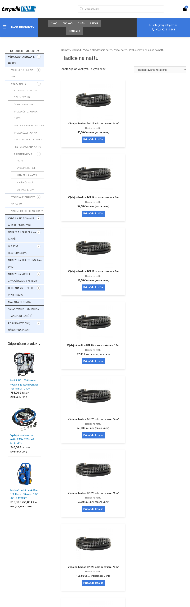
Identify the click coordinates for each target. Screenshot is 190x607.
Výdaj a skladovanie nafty (97, 50)
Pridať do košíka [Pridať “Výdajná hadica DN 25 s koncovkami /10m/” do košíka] (123, 310)
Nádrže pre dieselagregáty (27, 211)
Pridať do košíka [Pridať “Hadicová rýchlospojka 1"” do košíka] (166, 393)
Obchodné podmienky (67, 564)
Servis (94, 23)
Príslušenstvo (23, 154)
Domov (65, 50)
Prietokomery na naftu (27, 147)
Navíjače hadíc (25, 182)
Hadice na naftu (27, 175)
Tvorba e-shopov (116, 603)
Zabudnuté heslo (18, 559)
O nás (81, 23)
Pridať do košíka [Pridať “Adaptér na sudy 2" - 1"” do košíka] (123, 471)
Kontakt (74, 31)
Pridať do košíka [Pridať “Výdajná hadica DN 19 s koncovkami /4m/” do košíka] (81, 147)
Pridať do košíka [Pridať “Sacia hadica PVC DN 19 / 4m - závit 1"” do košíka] (81, 393)
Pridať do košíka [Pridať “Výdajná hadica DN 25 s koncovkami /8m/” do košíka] (81, 310)
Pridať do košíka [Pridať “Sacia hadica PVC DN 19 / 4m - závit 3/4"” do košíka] (123, 393)
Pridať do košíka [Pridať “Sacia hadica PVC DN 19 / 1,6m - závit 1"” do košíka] (166, 310)
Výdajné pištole (26, 168)
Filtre (20, 160)
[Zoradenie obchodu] (159, 69)
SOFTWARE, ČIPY (25, 190)
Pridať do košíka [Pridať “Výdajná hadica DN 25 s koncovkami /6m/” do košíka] (166, 229)
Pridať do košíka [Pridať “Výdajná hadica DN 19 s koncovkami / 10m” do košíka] (81, 229)
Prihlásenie (14, 553)
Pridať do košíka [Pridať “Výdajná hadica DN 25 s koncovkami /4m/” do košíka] (123, 229)
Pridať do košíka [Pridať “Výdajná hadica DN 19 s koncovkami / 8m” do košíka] (166, 147)
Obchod (67, 23)
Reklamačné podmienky (68, 570)
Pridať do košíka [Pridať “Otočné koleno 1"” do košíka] (81, 471)
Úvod (54, 23)
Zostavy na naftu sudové (29, 125)
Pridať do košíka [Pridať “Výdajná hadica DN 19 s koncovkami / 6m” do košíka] (123, 147)
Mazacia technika (19, 302)
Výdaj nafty (18, 84)
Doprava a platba (64, 559)
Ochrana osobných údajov (116, 559)
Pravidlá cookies (111, 553)
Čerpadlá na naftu (25, 104)
